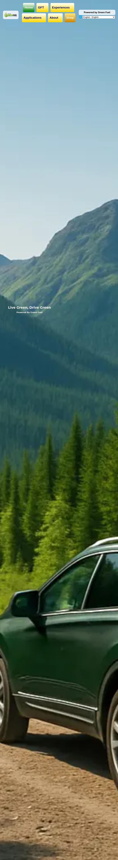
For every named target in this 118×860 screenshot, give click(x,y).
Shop (70, 17)
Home (29, 7)
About (55, 17)
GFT (42, 7)
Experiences (62, 7)
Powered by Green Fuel (97, 12)
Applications (34, 17)
